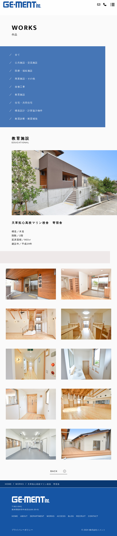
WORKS (51, 516)
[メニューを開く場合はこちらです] (112, 4)
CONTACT (93, 516)
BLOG (71, 516)
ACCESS (61, 516)
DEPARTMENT (37, 516)
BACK (54, 471)
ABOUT (24, 516)
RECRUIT (81, 516)
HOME (15, 516)
